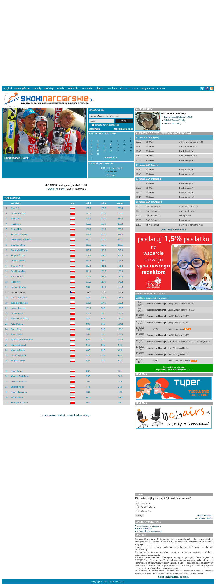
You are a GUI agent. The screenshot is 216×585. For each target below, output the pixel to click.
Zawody (36, 88)
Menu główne (22, 88)
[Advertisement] (67, 42)
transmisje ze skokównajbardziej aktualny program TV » (174, 368)
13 (118, 144)
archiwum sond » (204, 518)
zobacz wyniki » (205, 515)
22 (131, 147)
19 (111, 147)
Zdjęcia (99, 88)
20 (118, 147)
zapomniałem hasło (123, 128)
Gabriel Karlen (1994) (174, 120)
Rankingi (49, 88)
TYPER (161, 88)
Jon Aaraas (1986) (172, 123)
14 (124, 144)
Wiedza (61, 88)
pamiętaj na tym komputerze (107, 125)
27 (118, 150)
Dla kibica (73, 88)
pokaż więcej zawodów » (173, 229)
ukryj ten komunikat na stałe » (173, 576)
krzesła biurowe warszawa (149, 531)
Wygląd (7, 88)
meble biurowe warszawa (149, 526)
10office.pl (119, 581)
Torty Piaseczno (144, 528)
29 (131, 150)
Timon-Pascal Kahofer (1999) (178, 117)
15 (131, 144)
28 (124, 150)
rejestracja (94, 128)
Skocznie (124, 88)
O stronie (87, 88)
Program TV (147, 88)
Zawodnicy (111, 88)
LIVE (135, 88)
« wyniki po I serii (55, 188)
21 (124, 147)
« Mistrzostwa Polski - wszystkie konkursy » (66, 415)
